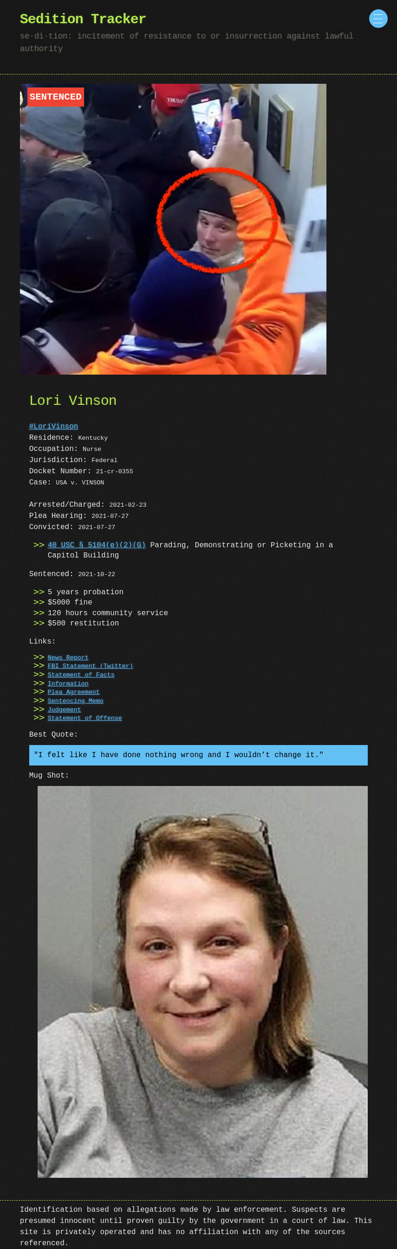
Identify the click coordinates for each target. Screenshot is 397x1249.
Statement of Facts (81, 675)
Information (68, 684)
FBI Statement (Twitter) (90, 666)
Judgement (64, 710)
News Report (68, 658)
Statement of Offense (85, 718)
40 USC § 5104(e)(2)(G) (97, 545)
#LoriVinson (53, 427)
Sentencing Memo (76, 701)
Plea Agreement (74, 692)
